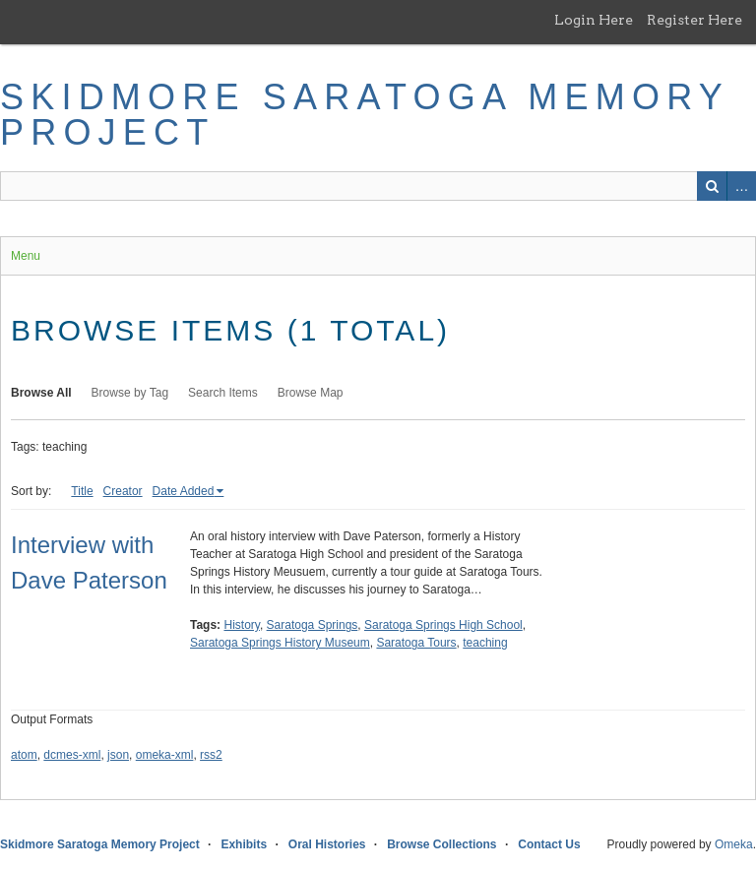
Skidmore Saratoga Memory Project (364, 115)
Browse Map (311, 393)
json (118, 755)
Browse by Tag (130, 393)
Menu (25, 256)
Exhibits (243, 844)
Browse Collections (441, 844)
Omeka (734, 844)
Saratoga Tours (416, 643)
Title (82, 491)
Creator (123, 491)
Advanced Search (741, 186)
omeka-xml (165, 755)
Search (711, 186)
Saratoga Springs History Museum (280, 643)
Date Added (184, 491)
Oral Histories (327, 844)
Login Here (593, 20)
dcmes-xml (71, 755)
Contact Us (549, 844)
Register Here (694, 20)
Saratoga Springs (312, 625)
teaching (485, 643)
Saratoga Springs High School (443, 625)
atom (24, 755)
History (241, 625)
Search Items (223, 393)
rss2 (211, 755)
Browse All (41, 393)
